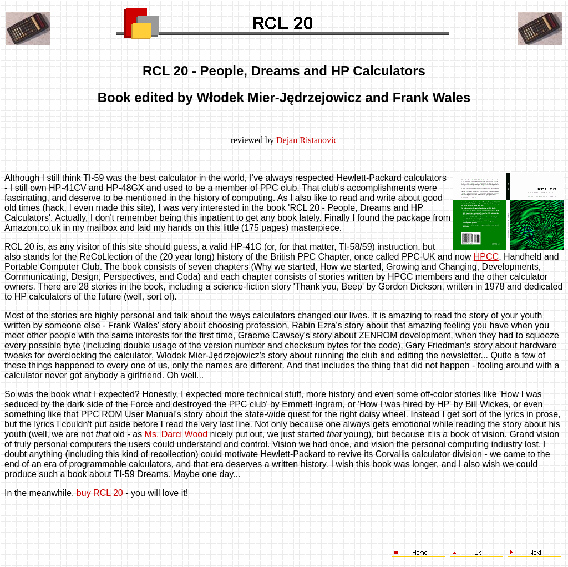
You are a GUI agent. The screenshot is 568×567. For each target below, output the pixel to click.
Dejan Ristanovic (307, 140)
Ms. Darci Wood (176, 434)
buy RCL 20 (100, 493)
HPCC (486, 256)
